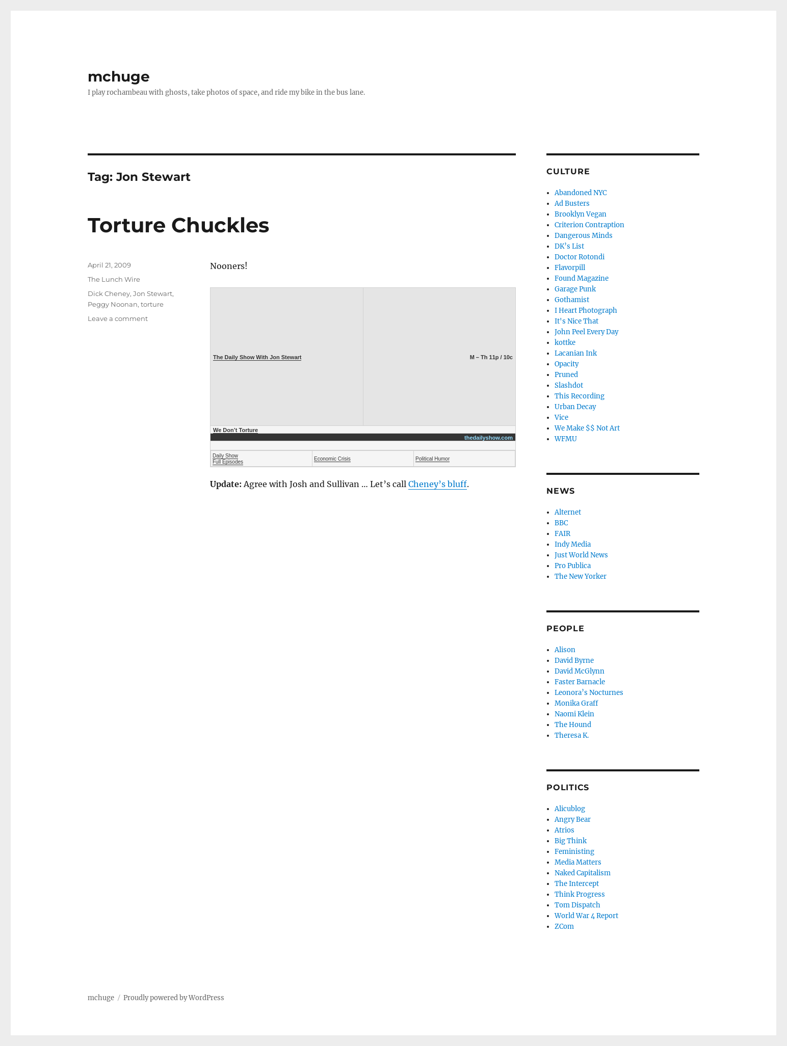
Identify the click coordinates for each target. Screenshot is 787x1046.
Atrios (564, 830)
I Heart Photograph (586, 310)
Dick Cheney (109, 293)
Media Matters (578, 862)
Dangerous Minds (584, 235)
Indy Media (573, 544)
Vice (561, 417)
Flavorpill (570, 267)
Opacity (567, 364)
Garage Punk (575, 289)
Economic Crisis (332, 459)
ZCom (564, 926)
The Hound (573, 724)
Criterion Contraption (589, 225)
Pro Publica (573, 565)
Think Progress (580, 894)
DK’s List (569, 246)
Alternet (568, 512)
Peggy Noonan (113, 304)
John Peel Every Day (586, 332)
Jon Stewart (152, 293)
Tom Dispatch (577, 905)
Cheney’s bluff (437, 484)
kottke (565, 342)
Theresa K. (572, 735)
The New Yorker (581, 576)
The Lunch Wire (114, 279)
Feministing (574, 851)
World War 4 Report (586, 915)
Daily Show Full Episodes (228, 459)
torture (152, 304)
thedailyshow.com (488, 438)
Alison (565, 650)
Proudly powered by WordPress (173, 998)
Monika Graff (576, 703)
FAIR (562, 533)
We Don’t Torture (235, 430)
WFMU (566, 439)
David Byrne (574, 660)
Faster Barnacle (580, 682)
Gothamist (572, 300)
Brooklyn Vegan (581, 214)
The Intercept (577, 883)
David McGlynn (580, 671)
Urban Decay (575, 407)
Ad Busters (572, 203)
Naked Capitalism (583, 873)
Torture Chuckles (178, 224)
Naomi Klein (574, 714)
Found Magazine (582, 278)
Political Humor (432, 459)
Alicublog (570, 808)
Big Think (571, 841)
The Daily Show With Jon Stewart (257, 357)
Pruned (566, 374)
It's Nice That (576, 321)
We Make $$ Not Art (587, 428)
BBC (561, 523)
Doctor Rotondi (580, 257)
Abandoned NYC (581, 193)
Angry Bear (573, 819)
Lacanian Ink (576, 353)
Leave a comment (118, 318)
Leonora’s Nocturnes (589, 692)
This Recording (580, 396)
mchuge (119, 76)
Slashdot (569, 385)
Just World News (581, 555)
